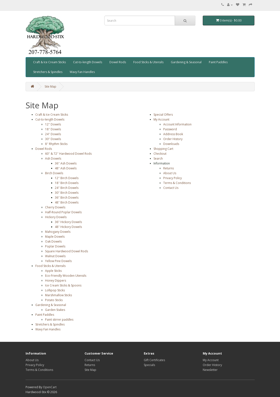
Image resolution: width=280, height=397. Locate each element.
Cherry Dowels (55, 207)
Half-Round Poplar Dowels (63, 212)
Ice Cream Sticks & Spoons (63, 285)
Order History (173, 139)
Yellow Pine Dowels (58, 261)
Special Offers (163, 114)
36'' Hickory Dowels (68, 222)
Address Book (173, 134)
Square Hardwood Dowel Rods (66, 251)
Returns (168, 168)
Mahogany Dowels (57, 232)
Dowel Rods (117, 62)
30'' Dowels (53, 139)
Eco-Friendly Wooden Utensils (65, 276)
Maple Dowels (55, 236)
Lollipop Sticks (55, 290)
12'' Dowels (53, 124)
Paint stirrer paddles (59, 319)
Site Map (50, 86)
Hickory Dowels (56, 217)
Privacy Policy (172, 178)
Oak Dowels (53, 241)
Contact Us (170, 188)
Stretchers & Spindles (47, 72)
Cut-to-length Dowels (87, 62)
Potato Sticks (54, 300)
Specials (149, 365)
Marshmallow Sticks (58, 295)
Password (170, 129)
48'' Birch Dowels (66, 202)
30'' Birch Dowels (66, 193)
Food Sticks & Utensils (148, 62)
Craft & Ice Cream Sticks (49, 62)
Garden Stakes (55, 310)
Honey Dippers (55, 280)
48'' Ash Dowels (66, 168)
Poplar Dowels (55, 246)
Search (158, 158)
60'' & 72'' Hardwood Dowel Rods (68, 154)
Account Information (177, 124)
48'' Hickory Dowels (68, 227)
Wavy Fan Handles (82, 72)
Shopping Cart (163, 149)
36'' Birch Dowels (66, 197)
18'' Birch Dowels (66, 183)
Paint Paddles (218, 62)
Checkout (160, 154)
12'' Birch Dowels (66, 178)
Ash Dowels (53, 158)
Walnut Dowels (55, 256)
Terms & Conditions (177, 183)
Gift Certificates (154, 360)
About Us (169, 173)
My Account (161, 119)
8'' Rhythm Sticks (56, 144)
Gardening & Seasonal (186, 62)
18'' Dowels (53, 129)
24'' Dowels (53, 134)
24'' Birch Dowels (66, 188)
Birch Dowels (54, 173)
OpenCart (50, 387)
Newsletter (210, 370)
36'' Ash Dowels (66, 163)
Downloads (171, 144)
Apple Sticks (53, 271)
